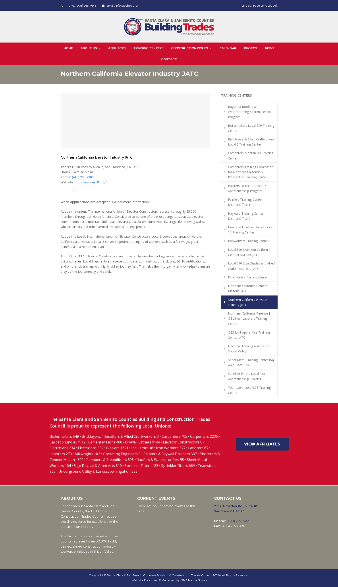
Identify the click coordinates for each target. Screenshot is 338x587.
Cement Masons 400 (105, 442)
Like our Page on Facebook (260, 6)
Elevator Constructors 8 (182, 442)
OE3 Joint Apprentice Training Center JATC (249, 335)
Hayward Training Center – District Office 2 (247, 216)
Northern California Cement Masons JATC (248, 288)
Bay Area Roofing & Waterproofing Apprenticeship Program (249, 112)
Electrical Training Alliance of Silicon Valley (248, 348)
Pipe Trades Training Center (248, 277)
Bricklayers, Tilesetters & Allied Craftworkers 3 (120, 436)
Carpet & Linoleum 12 (67, 442)
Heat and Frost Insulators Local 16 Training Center (250, 229)
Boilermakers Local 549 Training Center (251, 128)
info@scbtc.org (127, 5)
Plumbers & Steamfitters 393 (110, 459)
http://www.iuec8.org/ (90, 182)
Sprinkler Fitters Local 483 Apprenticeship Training (246, 376)
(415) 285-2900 (83, 177)
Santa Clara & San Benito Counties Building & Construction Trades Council (159, 575)
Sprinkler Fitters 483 (141, 465)
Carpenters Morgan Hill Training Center (250, 155)
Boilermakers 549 (64, 436)
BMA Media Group (194, 580)
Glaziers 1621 (117, 447)
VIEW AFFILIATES (262, 444)
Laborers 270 (61, 453)
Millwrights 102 (87, 453)
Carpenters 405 (174, 436)
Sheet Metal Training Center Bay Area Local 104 (251, 362)
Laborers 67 (198, 447)
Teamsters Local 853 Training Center (249, 390)
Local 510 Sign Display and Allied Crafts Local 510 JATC (251, 265)
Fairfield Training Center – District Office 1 (246, 202)
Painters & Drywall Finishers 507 (170, 453)
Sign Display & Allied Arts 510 (98, 465)
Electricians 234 (63, 447)
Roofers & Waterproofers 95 (160, 459)
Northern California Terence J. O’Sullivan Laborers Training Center (249, 318)
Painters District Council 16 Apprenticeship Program (247, 188)
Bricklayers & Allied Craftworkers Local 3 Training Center (251, 141)
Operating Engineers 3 (122, 453)
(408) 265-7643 (86, 5)
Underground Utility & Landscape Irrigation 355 (97, 471)
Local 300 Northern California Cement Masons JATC (249, 252)
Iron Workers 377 (170, 447)
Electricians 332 (90, 447)
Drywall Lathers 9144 (142, 442)
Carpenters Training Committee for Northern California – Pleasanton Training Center (250, 172)
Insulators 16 (142, 447)
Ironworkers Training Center (248, 241)
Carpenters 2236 (204, 436)
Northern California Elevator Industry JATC (248, 302)
